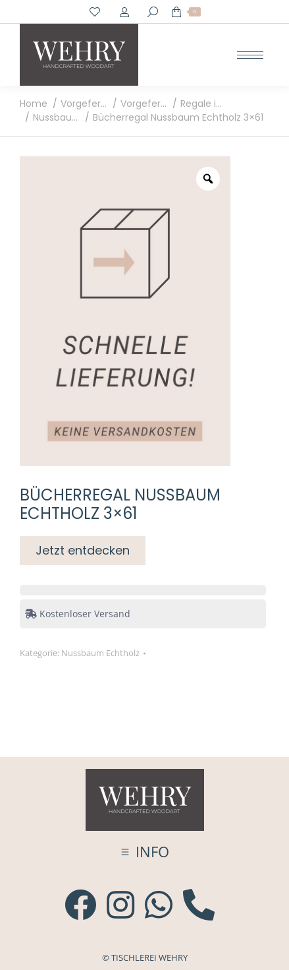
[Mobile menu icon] (250, 55)
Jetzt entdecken (83, 550)
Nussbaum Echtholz (100, 653)
